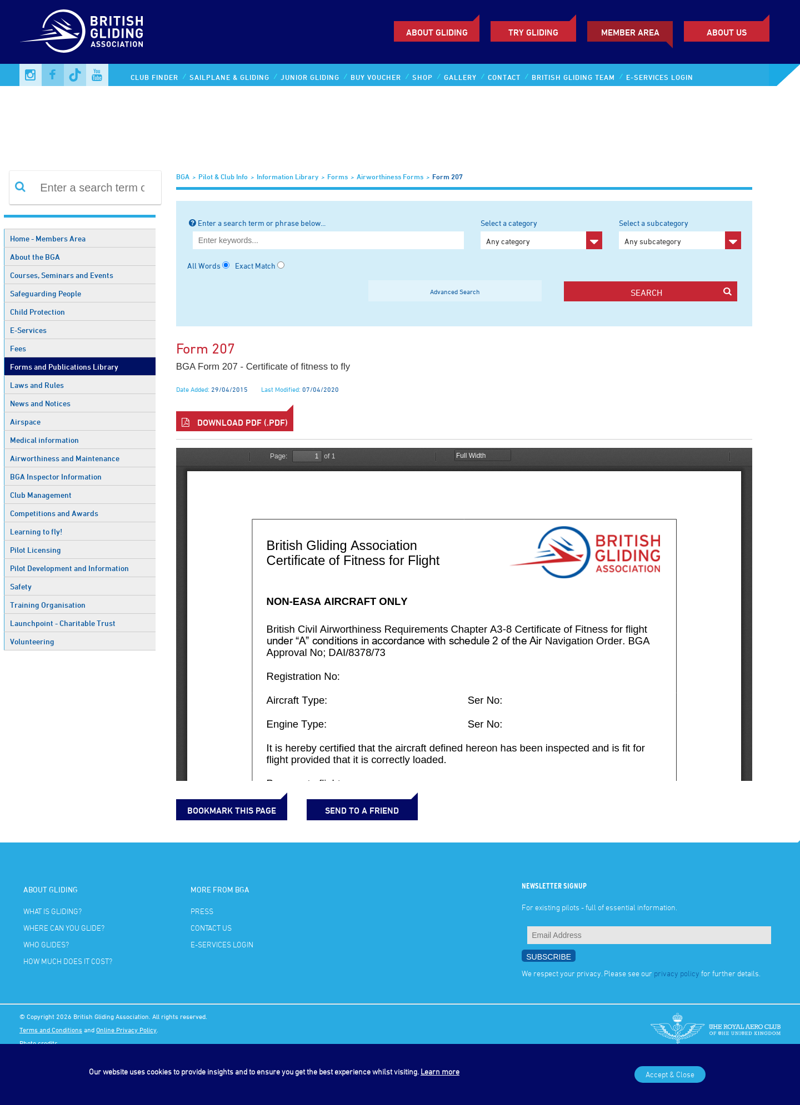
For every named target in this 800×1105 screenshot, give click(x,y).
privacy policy (676, 973)
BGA (182, 176)
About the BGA (35, 256)
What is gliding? (52, 911)
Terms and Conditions (50, 1029)
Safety (21, 586)
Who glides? (46, 944)
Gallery (460, 77)
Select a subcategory (680, 233)
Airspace (25, 421)
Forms (337, 176)
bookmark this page (231, 810)
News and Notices (40, 403)
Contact (504, 77)
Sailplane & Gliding (229, 77)
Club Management (41, 494)
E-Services (28, 330)
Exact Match (255, 265)
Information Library (287, 176)
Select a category (541, 233)
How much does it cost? (67, 961)
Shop (422, 77)
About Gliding (437, 32)
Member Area (630, 32)
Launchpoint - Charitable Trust (63, 623)
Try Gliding (533, 32)
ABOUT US (727, 32)
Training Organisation (48, 604)
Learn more (440, 1071)
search (681, 292)
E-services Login (659, 77)
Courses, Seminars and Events (61, 275)
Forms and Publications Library (64, 366)
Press (202, 911)
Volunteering (32, 641)
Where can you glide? (63, 927)
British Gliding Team (573, 77)
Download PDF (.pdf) (235, 422)
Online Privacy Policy (126, 1029)
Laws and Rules (37, 385)
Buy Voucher (376, 77)
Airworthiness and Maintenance (64, 458)
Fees (18, 348)
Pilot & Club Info (223, 176)
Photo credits (38, 1043)
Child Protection (37, 311)
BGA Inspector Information (56, 476)
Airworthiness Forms (390, 176)
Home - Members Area (48, 238)
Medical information (44, 440)
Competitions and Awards (54, 513)
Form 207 (447, 176)
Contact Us (211, 927)
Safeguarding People (45, 293)
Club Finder (154, 77)
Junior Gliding (310, 77)
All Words (204, 265)
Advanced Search (455, 291)
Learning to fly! (36, 531)
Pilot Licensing (35, 549)
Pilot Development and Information (69, 568)
